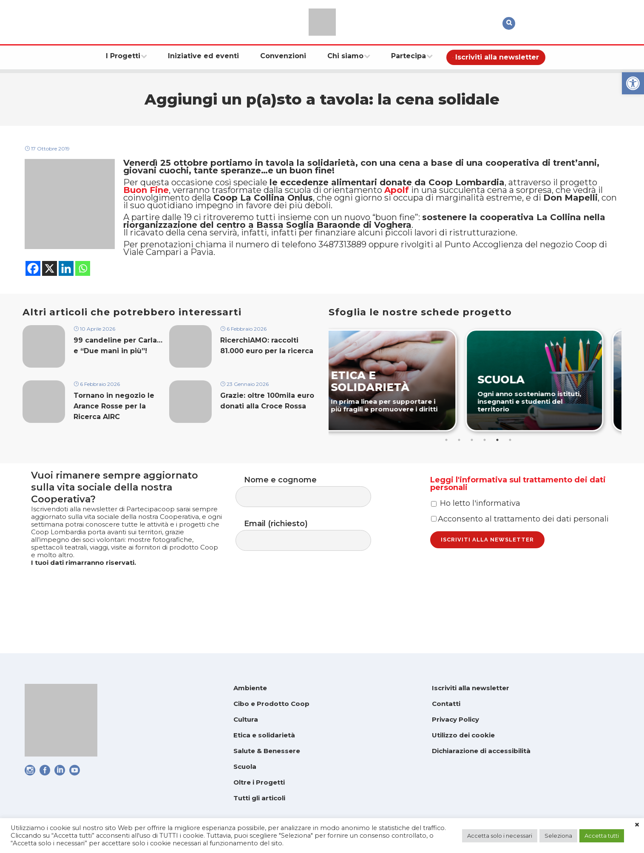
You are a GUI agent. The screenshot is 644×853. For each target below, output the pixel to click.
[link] (633, 83)
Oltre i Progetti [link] (259, 782)
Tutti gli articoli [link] (259, 798)
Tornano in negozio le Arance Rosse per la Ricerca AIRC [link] (114, 438)
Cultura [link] (245, 719)
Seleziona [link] (558, 835)
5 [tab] (498, 470)
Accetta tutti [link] (601, 835)
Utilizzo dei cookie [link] (463, 735)
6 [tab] (511, 470)
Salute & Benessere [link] (266, 751)
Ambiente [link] (250, 688)
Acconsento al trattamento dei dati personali (520, 567)
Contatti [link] (446, 704)
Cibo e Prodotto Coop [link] (271, 704)
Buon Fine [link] (146, 205)
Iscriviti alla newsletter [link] (470, 688)
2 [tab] (460, 470)
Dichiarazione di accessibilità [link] (481, 751)
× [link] (637, 825)
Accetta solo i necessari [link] (499, 835)
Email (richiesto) (312, 571)
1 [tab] (447, 470)
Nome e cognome (312, 524)
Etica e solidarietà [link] (264, 735)
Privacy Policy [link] (455, 719)
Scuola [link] (244, 766)
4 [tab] (485, 470)
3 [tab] (472, 470)
